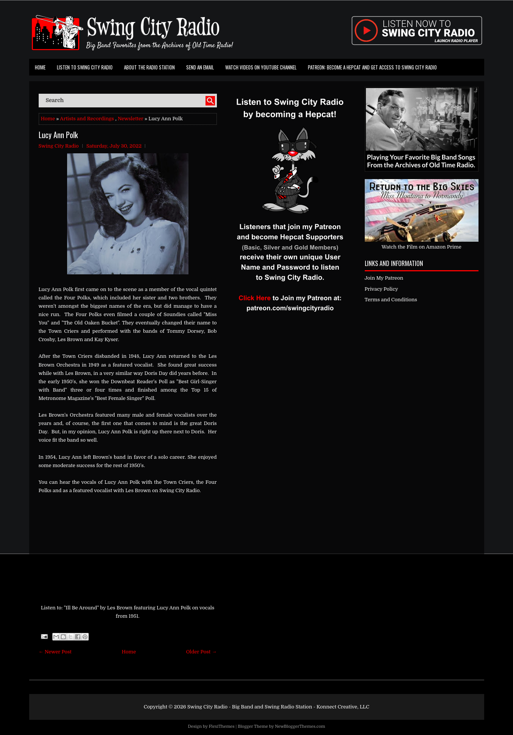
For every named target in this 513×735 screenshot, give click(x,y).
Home (40, 67)
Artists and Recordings (87, 118)
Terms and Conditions (391, 299)
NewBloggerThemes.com (300, 726)
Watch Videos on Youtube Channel (261, 67)
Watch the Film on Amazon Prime (421, 247)
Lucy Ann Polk (58, 135)
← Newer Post (55, 652)
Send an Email (200, 67)
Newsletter (130, 118)
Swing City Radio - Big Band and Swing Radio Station (249, 707)
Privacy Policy (381, 289)
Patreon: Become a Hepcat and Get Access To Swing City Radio (372, 67)
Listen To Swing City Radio (85, 67)
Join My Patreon (384, 278)
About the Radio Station (149, 67)
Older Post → (201, 652)
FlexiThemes (221, 726)
